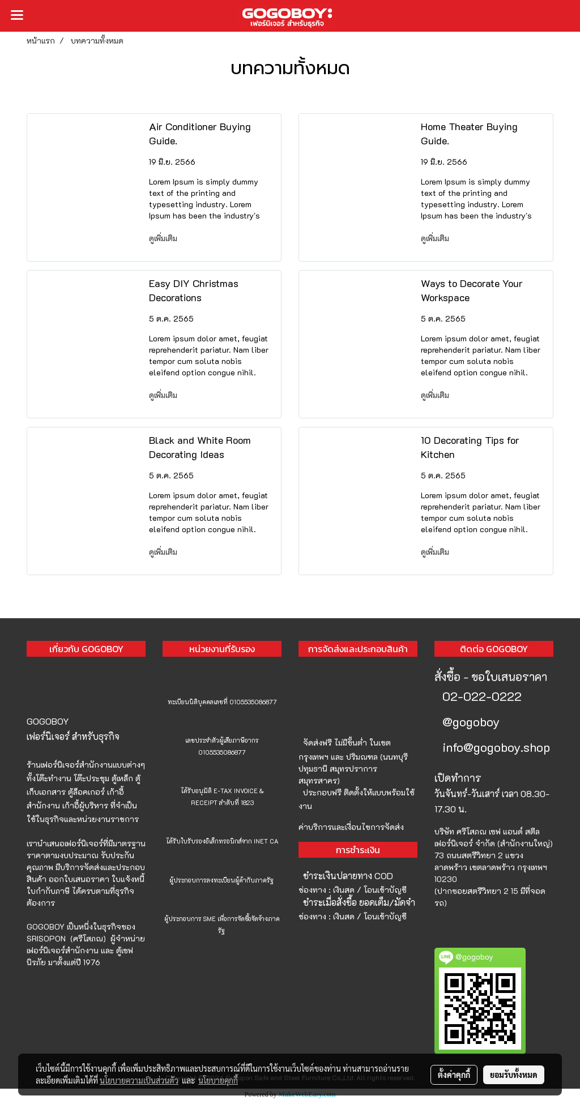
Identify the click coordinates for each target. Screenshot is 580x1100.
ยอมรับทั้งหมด (514, 1074)
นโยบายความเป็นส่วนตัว (139, 1080)
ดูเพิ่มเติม (164, 238)
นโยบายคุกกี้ (218, 1080)
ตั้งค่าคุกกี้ (454, 1074)
